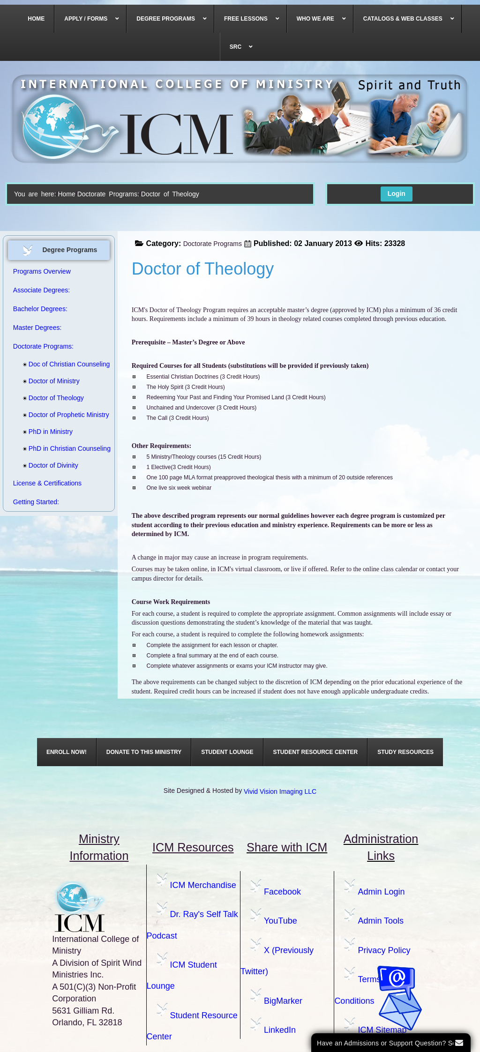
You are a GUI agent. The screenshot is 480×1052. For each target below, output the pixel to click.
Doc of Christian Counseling (54, 364)
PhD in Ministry (48, 431)
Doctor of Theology (53, 398)
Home (66, 194)
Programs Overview (42, 271)
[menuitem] (36, 19)
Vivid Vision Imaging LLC (280, 791)
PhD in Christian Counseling (54, 448)
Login (396, 193)
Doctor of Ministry (51, 381)
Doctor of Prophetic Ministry (54, 414)
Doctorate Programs (212, 243)
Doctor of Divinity (50, 465)
